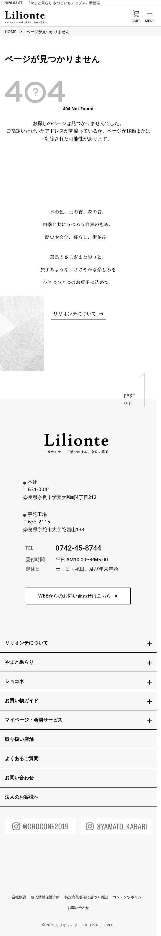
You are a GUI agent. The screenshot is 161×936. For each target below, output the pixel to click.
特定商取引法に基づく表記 (86, 897)
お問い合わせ (78, 907)
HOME (10, 31)
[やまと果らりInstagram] (116, 826)
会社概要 (19, 897)
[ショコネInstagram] (40, 826)
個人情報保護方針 (45, 897)
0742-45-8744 (79, 548)
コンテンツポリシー (129, 897)
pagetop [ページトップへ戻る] (129, 399)
